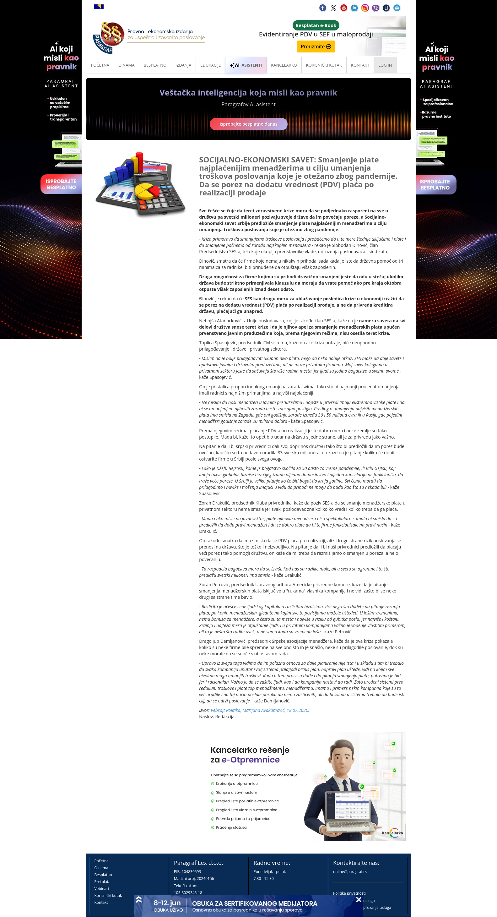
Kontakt (101, 902)
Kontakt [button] (360, 65)
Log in (385, 65)
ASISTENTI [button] (246, 65)
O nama (126, 65)
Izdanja (183, 65)
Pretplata (103, 881)
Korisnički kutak (108, 895)
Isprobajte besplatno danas (249, 124)
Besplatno (154, 65)
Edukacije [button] (210, 65)
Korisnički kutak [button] (324, 65)
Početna (100, 65)
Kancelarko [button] (284, 65)
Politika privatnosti (349, 893)
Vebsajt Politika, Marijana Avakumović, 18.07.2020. (260, 710)
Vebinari (102, 888)
